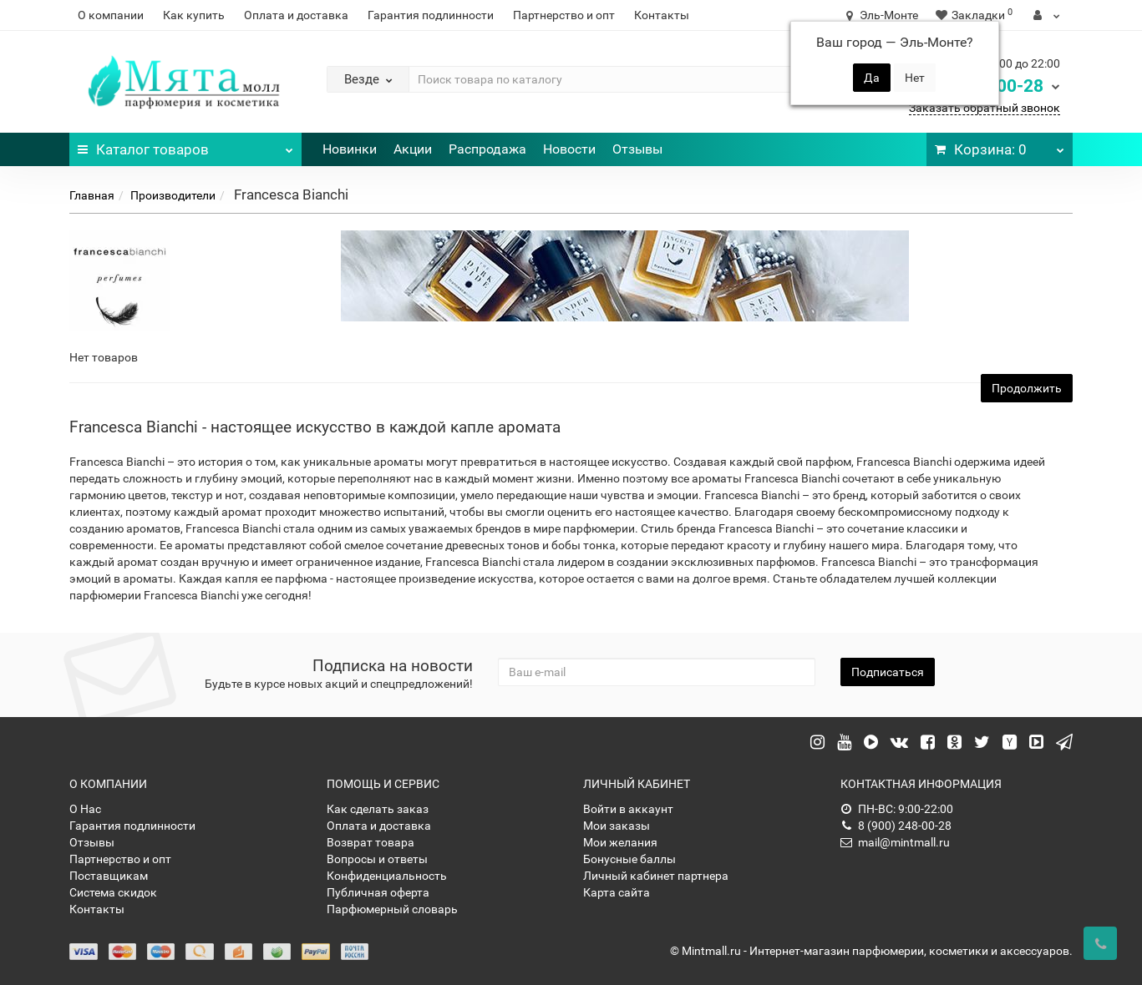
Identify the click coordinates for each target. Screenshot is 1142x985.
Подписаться (887, 672)
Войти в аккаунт (628, 809)
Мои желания (620, 842)
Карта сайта (616, 892)
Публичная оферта (378, 892)
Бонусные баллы (629, 859)
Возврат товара (370, 842)
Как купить (194, 15)
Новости (569, 149)
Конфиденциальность (387, 875)
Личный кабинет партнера (655, 875)
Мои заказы (616, 825)
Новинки (349, 149)
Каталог (185, 145)
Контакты (661, 15)
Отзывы (637, 149)
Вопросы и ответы (377, 859)
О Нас (85, 809)
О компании (111, 15)
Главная (91, 195)
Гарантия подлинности (431, 15)
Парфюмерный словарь (392, 909)
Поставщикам (108, 875)
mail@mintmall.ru (895, 842)
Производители (173, 195)
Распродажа (487, 149)
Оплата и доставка (296, 15)
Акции (412, 149)
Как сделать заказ (378, 809)
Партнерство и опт (564, 15)
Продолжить (1027, 388)
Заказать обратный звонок (984, 107)
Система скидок (113, 892)
